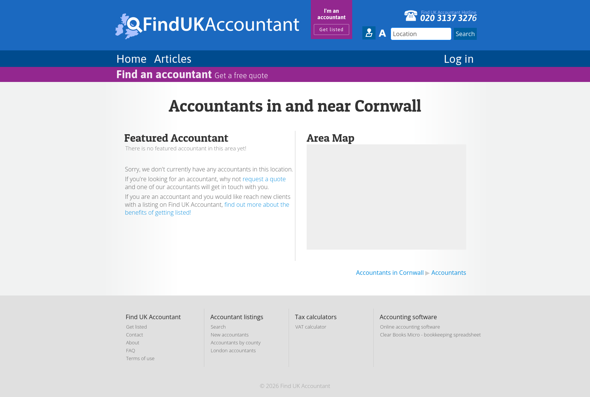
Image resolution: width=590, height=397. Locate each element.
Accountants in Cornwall (390, 272)
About (132, 342)
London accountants (233, 350)
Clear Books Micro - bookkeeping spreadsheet (430, 334)
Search (218, 326)
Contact (134, 334)
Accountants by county (235, 342)
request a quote (264, 179)
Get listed (331, 29)
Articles (173, 58)
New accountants (230, 334)
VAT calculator (310, 326)
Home (131, 58)
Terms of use (140, 358)
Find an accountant (192, 74)
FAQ (130, 350)
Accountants (449, 272)
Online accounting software (410, 326)
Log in (459, 58)
